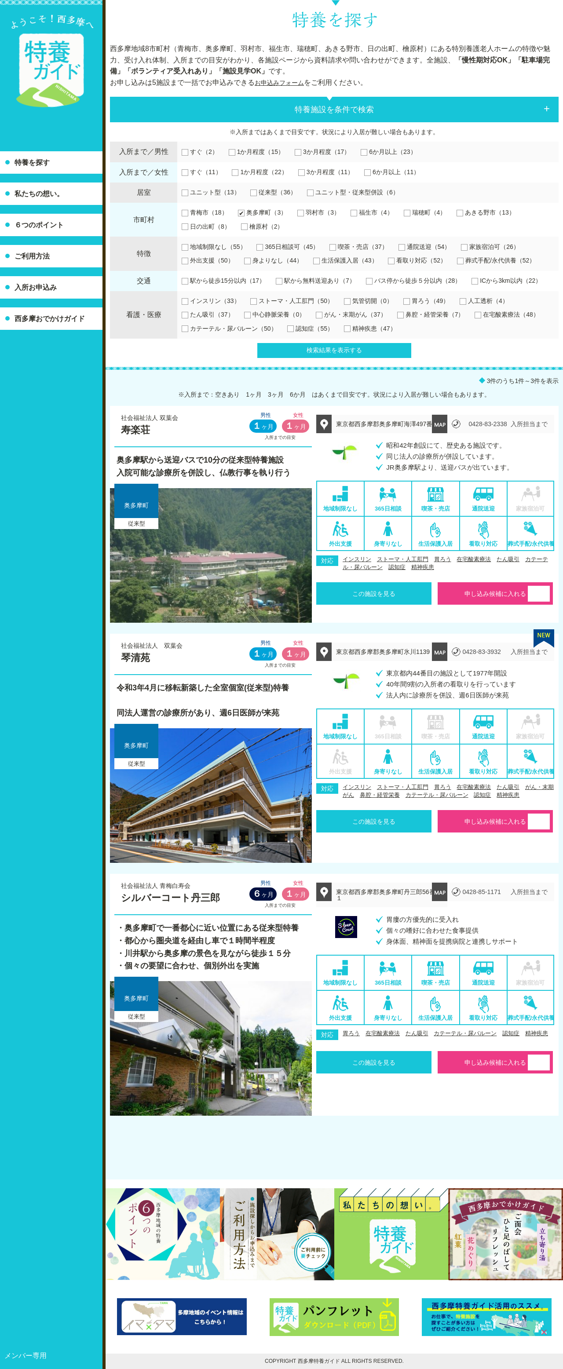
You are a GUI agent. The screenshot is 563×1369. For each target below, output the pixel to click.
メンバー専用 (25, 1355)
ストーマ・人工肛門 (402, 559)
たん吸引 (508, 559)
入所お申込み (36, 287)
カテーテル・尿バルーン (437, 795)
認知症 (397, 567)
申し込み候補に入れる (495, 593)
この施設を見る (373, 593)
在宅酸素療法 (474, 559)
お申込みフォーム (283, 82)
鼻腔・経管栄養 (380, 795)
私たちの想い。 (39, 193)
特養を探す (32, 162)
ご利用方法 (32, 256)
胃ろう (442, 559)
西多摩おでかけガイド (50, 318)
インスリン (357, 559)
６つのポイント (39, 225)
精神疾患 (422, 567)
